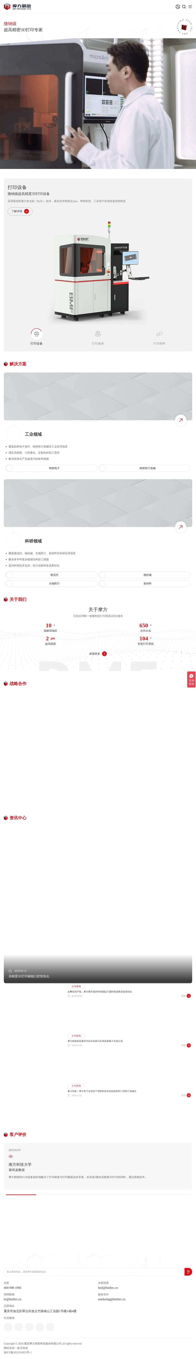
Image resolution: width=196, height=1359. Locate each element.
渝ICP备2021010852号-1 (18, 1352)
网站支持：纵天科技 (16, 1348)
